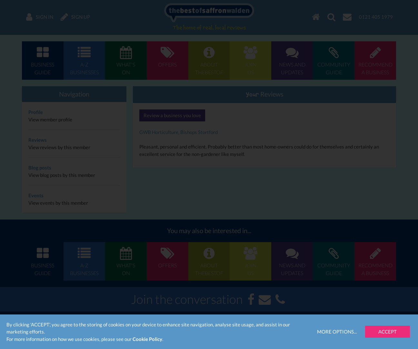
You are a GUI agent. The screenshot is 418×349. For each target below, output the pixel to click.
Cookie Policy (147, 339)
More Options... (337, 331)
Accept (387, 331)
